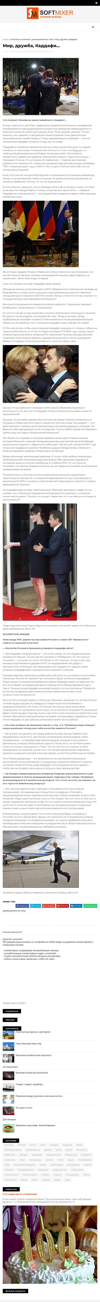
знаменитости (54, 1155)
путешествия (11, 1176)
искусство (10, 1161)
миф (7, 1165)
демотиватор (33, 1151)
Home (6, 40)
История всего (10, 1068)
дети (58, 1151)
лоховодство (85, 1161)
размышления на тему (43, 40)
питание (9, 1170)
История (9, 1146)
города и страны (13, 1151)
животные (10, 1155)
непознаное (73, 1165)
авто (43, 1146)
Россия (21, 1146)
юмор (57, 1180)
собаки (45, 1176)
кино (22, 1161)
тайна (86, 1176)
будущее (67, 1146)
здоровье (37, 1155)
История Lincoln (24, 1108)
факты (24, 1180)
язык (67, 1180)
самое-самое (30, 1176)
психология (77, 1170)
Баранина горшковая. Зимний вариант (36, 1126)
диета (69, 1151)
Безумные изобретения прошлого (34, 1056)
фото (35, 1180)
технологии (10, 1180)
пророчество (60, 1170)
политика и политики (20, 40)
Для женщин (9, 1120)
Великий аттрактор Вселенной (32, 1073)
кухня (71, 1161)
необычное (56, 1165)
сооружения (72, 1176)
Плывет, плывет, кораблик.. (30, 1085)
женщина (81, 1151)
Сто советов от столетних (20, 1195)
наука (43, 1165)
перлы (87, 1165)
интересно (71, 1155)
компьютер (35, 1161)
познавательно (26, 1170)
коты (60, 1161)
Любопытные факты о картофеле (33, 1033)
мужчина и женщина (24, 1165)
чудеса (45, 1180)
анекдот (54, 1146)
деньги (48, 1151)
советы (57, 1176)
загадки (24, 1155)
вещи (79, 1146)
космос (50, 1161)
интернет (86, 1155)
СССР (33, 1146)
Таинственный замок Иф (28, 1044)
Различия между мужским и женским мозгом (39, 1097)
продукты (43, 1170)
